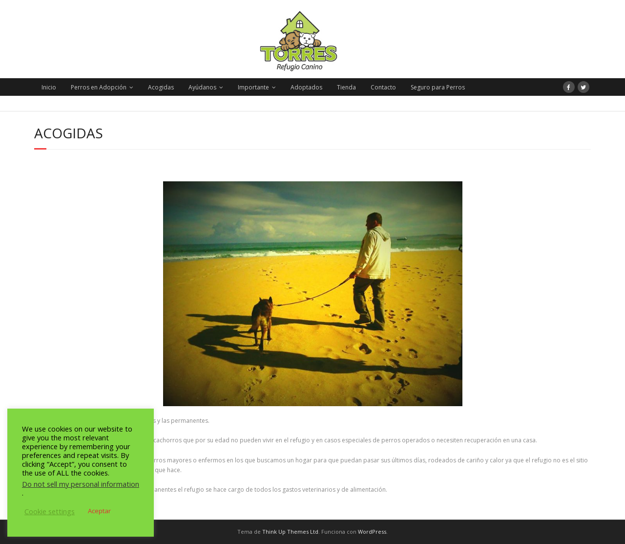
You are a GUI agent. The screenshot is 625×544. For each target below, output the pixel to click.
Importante (253, 87)
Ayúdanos (202, 87)
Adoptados (306, 87)
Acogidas (161, 87)
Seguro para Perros (438, 87)
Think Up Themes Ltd (290, 531)
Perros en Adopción (98, 87)
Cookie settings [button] (49, 511)
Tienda (346, 87)
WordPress (372, 531)
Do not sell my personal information (80, 484)
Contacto (383, 87)
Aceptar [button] (99, 510)
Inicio (49, 87)
